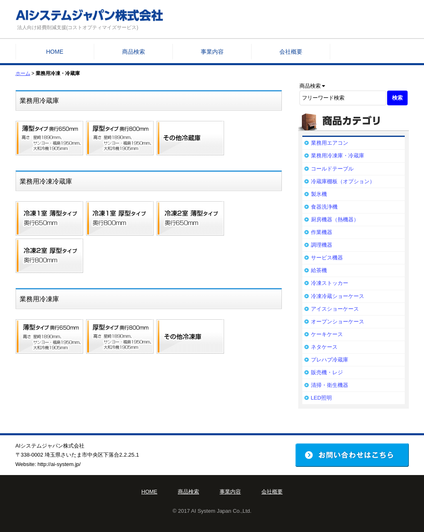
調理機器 (321, 245)
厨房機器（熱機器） (335, 219)
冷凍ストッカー (329, 283)
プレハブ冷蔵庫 (329, 360)
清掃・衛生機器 (329, 385)
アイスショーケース (335, 309)
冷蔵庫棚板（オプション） (343, 181)
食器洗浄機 (324, 207)
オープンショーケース (337, 321)
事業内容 (212, 51)
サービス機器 (327, 258)
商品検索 (133, 51)
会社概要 (290, 51)
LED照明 (321, 398)
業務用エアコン (329, 143)
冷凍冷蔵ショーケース (337, 296)
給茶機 (319, 270)
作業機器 (321, 232)
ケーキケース (327, 334)
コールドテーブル (332, 169)
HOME (54, 51)
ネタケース (324, 347)
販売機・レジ (327, 372)
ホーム (23, 73)
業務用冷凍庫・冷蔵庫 (337, 155)
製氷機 (319, 194)
